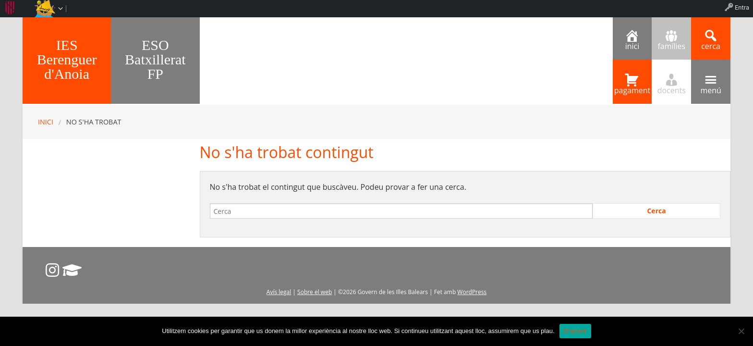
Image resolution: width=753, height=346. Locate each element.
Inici (45, 121)
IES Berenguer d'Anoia (67, 59)
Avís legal (279, 292)
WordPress (471, 292)
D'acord (575, 330)
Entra (742, 7)
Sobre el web (314, 292)
